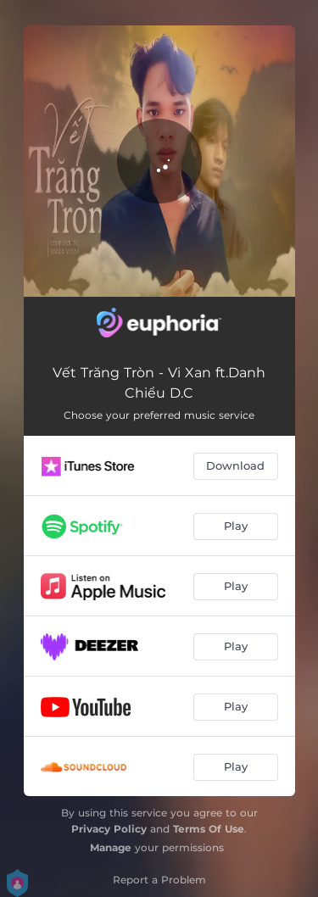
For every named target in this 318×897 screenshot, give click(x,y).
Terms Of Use (208, 828)
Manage (110, 847)
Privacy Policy (109, 828)
